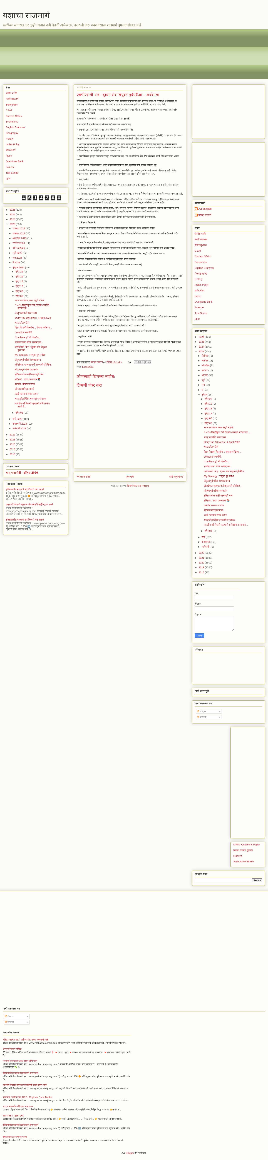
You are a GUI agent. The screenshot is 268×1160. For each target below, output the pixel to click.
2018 (13, 454)
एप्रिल (205, 394)
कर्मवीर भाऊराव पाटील (25, 384)
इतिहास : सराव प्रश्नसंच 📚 (28, 379)
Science (10, 167)
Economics (88, 367)
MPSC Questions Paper (246, 844)
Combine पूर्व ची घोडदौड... (28, 337)
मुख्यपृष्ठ (130, 476)
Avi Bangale (205, 208)
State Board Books (243, 861)
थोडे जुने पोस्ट (176, 476)
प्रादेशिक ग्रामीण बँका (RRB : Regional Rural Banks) (27, 1097)
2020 (13, 444)
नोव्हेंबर (205, 360)
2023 (13, 224)
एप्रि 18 (20, 281)
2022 (13, 434)
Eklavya (237, 856)
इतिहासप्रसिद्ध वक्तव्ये (24, 388)
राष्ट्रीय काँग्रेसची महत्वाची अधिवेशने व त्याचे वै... (226, 524)
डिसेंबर (205, 355)
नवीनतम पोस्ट (84, 476)
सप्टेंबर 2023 (19, 243)
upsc (8, 178)
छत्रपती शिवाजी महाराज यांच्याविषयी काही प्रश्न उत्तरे (29, 504)
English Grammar (15, 127)
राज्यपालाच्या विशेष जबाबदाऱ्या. (28, 342)
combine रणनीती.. (24, 332)
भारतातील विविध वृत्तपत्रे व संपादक (30, 398)
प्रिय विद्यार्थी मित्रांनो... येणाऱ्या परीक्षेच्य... (33, 327)
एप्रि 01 (20, 412)
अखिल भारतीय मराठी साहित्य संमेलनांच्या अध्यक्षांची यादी (25, 1039)
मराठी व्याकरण (12, 99)
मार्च (204, 537)
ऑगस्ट (205, 375)
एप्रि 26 (20, 271)
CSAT (9, 110)
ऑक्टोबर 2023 (20, 238)
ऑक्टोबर (206, 365)
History (10, 138)
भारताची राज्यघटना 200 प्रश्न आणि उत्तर (20, 1061)
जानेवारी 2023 (20, 428)
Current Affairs (14, 116)
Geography (12, 133)
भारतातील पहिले (22, 322)
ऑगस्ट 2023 (19, 247)
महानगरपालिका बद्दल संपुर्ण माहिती (29, 300)
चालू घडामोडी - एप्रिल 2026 (22, 472)
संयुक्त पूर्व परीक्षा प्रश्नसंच (26, 369)
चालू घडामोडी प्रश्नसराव (26, 313)
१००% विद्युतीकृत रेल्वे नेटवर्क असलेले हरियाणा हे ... (227, 432)
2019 (13, 449)
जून (203, 384)
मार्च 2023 (18, 418)
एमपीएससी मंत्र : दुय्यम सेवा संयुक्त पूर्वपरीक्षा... (225, 471)
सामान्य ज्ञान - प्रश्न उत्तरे (13, 1115)
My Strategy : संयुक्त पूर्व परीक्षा (30, 354)
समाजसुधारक (12, 104)
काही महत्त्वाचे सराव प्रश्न (26, 393)
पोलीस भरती (11, 93)
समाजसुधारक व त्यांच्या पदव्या (15, 1137)
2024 (13, 219)
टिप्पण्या (201, 717)
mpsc (9, 155)
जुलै (204, 380)
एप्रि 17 (20, 286)
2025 (13, 214)
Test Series (12, 172)
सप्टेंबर (205, 370)
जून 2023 (18, 257)
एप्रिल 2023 (19, 267)
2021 (13, 439)
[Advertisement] (113, 54)
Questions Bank (14, 161)
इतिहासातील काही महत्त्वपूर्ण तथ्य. (29, 374)
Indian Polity (12, 144)
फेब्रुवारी (206, 542)
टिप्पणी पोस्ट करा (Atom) (138, 486)
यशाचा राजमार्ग (26, 15)
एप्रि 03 (20, 296)
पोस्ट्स (201, 711)
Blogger (130, 1153)
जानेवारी (205, 546)
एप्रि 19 (20, 276)
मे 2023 (17, 262)
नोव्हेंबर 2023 (19, 233)
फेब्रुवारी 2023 (20, 423)
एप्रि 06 (20, 291)
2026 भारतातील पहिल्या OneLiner (18, 1106)
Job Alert (10, 150)
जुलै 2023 (18, 252)
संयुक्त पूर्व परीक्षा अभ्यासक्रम (28, 359)
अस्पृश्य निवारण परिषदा (12, 1049)
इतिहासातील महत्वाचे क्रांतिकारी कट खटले (25, 489)
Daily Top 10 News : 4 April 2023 (33, 317)
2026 (13, 209)
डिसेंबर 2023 (19, 228)
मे (203, 389)
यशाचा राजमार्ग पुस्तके (243, 850)
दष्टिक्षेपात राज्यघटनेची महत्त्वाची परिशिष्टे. (33, 364)
